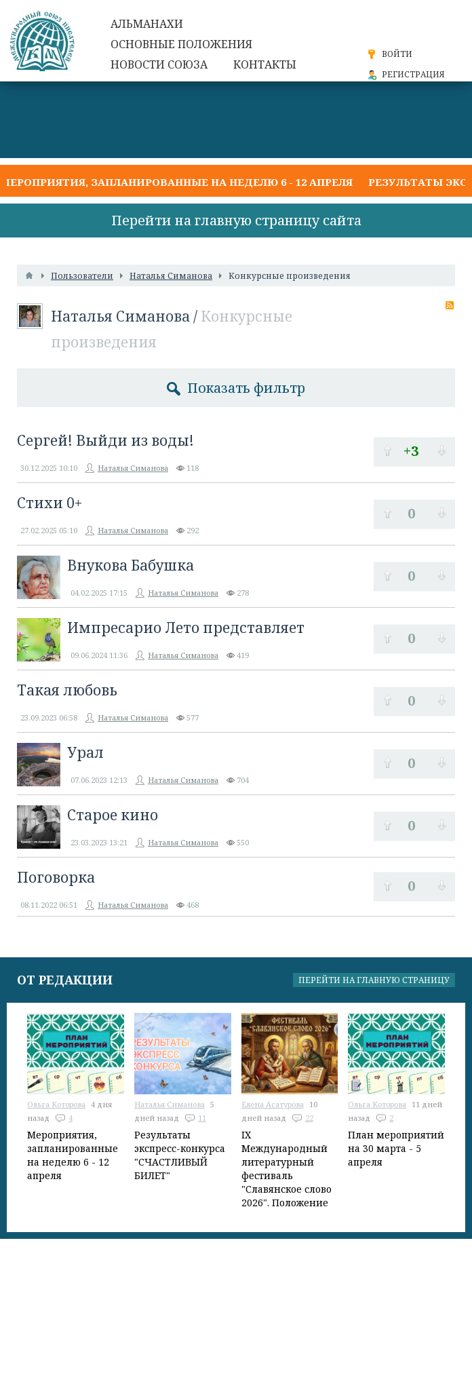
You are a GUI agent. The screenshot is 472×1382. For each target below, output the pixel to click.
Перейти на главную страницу (374, 980)
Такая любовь (67, 689)
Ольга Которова (56, 1104)
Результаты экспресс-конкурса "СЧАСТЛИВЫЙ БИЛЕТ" (179, 1155)
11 (202, 1118)
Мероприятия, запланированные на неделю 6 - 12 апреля (176, 182)
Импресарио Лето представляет (185, 627)
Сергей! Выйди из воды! (105, 440)
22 (309, 1118)
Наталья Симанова (120, 316)
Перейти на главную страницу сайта (236, 220)
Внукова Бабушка (130, 565)
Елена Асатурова (272, 1104)
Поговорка (56, 877)
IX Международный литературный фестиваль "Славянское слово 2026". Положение (286, 1168)
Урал (85, 752)
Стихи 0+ (49, 502)
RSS (449, 305)
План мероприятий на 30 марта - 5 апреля (396, 1148)
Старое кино (112, 814)
